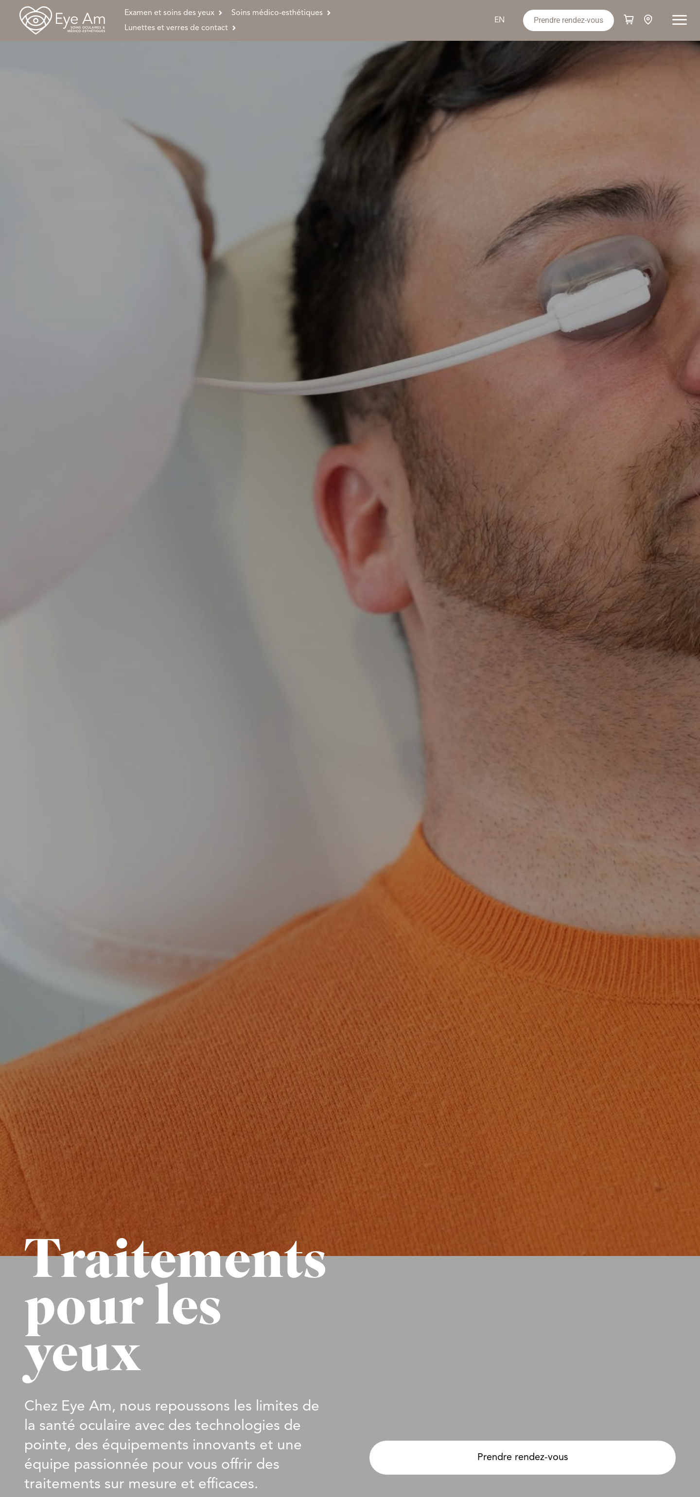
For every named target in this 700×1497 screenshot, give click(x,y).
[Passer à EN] (499, 20)
